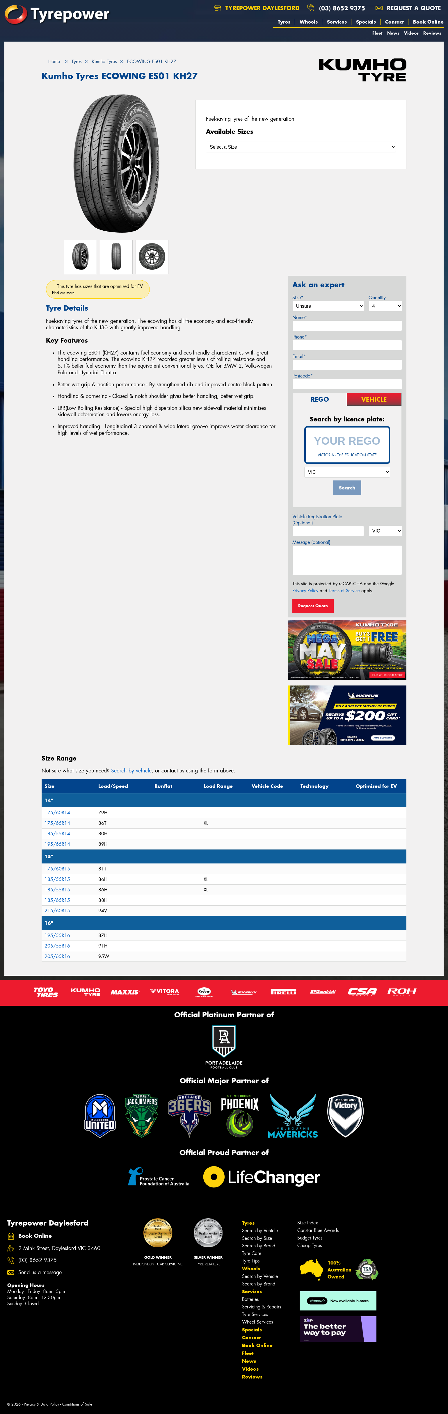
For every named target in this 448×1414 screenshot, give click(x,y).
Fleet (377, 33)
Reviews (432, 33)
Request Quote (313, 605)
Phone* (299, 337)
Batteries (250, 1299)
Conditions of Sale (77, 1404)
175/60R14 (57, 813)
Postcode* (302, 376)
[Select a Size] (301, 147)
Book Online (428, 22)
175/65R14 (57, 823)
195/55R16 (57, 935)
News (393, 33)
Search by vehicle (131, 770)
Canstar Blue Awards (318, 1230)
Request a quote (408, 8)
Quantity (377, 298)
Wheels (309, 22)
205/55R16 (57, 946)
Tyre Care (251, 1253)
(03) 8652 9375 (342, 8)
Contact (394, 22)
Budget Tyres (309, 1238)
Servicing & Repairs (261, 1307)
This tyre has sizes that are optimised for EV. (98, 289)
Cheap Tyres (309, 1245)
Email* (299, 356)
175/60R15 (57, 869)
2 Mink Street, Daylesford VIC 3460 (59, 1248)
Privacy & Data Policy (41, 1404)
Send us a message (40, 1272)
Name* (299, 317)
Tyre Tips (250, 1261)
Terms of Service (344, 591)
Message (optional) (311, 542)
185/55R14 (57, 834)
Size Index (307, 1223)
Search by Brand (258, 1246)
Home (51, 61)
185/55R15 (57, 879)
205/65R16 (57, 956)
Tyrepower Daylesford (256, 8)
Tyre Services (255, 1314)
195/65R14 (57, 844)
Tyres (284, 22)
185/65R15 (57, 900)
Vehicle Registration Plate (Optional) (317, 520)
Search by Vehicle (260, 1231)
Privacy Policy (305, 591)
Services (337, 22)
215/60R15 (57, 911)
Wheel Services (257, 1322)
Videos (411, 33)
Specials (366, 22)
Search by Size (257, 1238)
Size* (297, 298)
